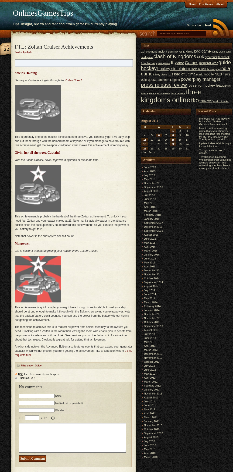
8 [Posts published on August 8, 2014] (173, 135)
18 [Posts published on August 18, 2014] (144, 144)
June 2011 (150, 405)
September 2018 (153, 187)
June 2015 (150, 258)
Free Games (206, 4)
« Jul (143, 152)
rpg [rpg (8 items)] (190, 85)
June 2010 (150, 445)
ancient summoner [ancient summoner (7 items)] (170, 51)
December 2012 (153, 353)
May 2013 (149, 342)
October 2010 (152, 429)
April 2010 (150, 453)
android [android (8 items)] (188, 51)
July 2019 (149, 175)
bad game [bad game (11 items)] (202, 51)
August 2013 (151, 330)
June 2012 (150, 369)
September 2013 (153, 326)
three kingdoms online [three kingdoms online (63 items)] (171, 96)
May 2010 (149, 449)
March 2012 (151, 381)
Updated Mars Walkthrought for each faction (215, 145)
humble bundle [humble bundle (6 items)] (197, 69)
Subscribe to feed (199, 25)
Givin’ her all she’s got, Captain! (37, 152)
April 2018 (150, 207)
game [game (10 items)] (179, 63)
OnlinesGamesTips (43, 13)
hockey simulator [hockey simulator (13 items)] (172, 68)
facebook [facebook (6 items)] (224, 57)
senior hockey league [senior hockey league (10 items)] (210, 85)
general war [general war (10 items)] (208, 63)
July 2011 (149, 401)
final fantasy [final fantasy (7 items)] (149, 63)
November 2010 (153, 425)
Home (192, 4)
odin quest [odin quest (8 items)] (148, 80)
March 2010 (151, 457)
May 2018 (149, 203)
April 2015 (150, 266)
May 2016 (149, 242)
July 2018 (149, 195)
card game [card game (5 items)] (147, 57)
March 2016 (151, 250)
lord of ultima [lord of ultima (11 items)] (184, 74)
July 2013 (149, 334)
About (220, 4)
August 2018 (151, 191)
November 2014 (153, 274)
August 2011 (151, 397)
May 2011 (149, 409)
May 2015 (149, 262)
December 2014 (153, 270)
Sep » (151, 152)
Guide (38, 365)
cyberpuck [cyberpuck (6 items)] (211, 57)
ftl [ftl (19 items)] (173, 62)
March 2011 (151, 417)
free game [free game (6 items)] (164, 63)
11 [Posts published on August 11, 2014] (144, 139)
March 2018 (151, 210)
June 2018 (150, 199)
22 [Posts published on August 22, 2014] (173, 144)
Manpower (22, 243)
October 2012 (152, 361)
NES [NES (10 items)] (218, 74)
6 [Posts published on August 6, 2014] (159, 135)
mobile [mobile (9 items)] (209, 74)
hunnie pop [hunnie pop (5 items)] (213, 69)
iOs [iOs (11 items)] (170, 74)
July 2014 (149, 290)
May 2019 (149, 179)
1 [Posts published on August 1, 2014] (173, 130)
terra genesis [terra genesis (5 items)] (178, 93)
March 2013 (151, 349)
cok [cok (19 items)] (200, 56)
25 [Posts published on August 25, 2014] (144, 148)
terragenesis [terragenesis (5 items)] (163, 93)
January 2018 (152, 218)
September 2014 (153, 282)
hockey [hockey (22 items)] (149, 68)
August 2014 (151, 286)
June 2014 (150, 294)
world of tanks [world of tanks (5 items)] (221, 101)
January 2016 (152, 254)
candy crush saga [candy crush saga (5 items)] (221, 51)
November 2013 (153, 318)
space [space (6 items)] (144, 93)
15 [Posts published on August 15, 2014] (173, 139)
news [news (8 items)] (226, 74)
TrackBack (26, 377)
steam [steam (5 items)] (152, 93)
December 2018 (153, 183)
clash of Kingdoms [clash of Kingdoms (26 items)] (174, 56)
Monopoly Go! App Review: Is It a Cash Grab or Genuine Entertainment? (214, 121)
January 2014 (152, 310)
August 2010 (151, 437)
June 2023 (150, 167)
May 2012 (149, 373)
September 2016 (153, 230)
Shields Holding (26, 73)
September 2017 (153, 222)
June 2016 (150, 238)
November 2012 (153, 357)
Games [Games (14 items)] (191, 62)
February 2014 (152, 306)
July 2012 (149, 365)
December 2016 (153, 226)
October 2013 (152, 322)
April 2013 (150, 345)
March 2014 (151, 302)
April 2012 (150, 377)
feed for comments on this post (38, 374)
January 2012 (152, 389)
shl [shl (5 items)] (229, 85)
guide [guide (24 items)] (225, 62)
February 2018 (152, 214)
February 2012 (152, 385)
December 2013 (153, 314)
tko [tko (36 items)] (195, 100)
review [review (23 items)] (179, 85)
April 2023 (150, 171)
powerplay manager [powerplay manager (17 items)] (200, 79)
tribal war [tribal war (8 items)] (205, 101)
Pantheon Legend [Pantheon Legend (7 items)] (168, 80)
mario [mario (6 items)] (199, 74)
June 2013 (150, 338)
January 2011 (152, 421)
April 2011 (150, 413)
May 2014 (149, 298)
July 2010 (149, 441)
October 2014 (152, 278)
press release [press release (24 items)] (156, 85)
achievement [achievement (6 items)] (149, 51)
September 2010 (153, 433)
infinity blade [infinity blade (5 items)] (160, 74)
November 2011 (153, 393)
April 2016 (150, 246)
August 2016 (151, 234)
